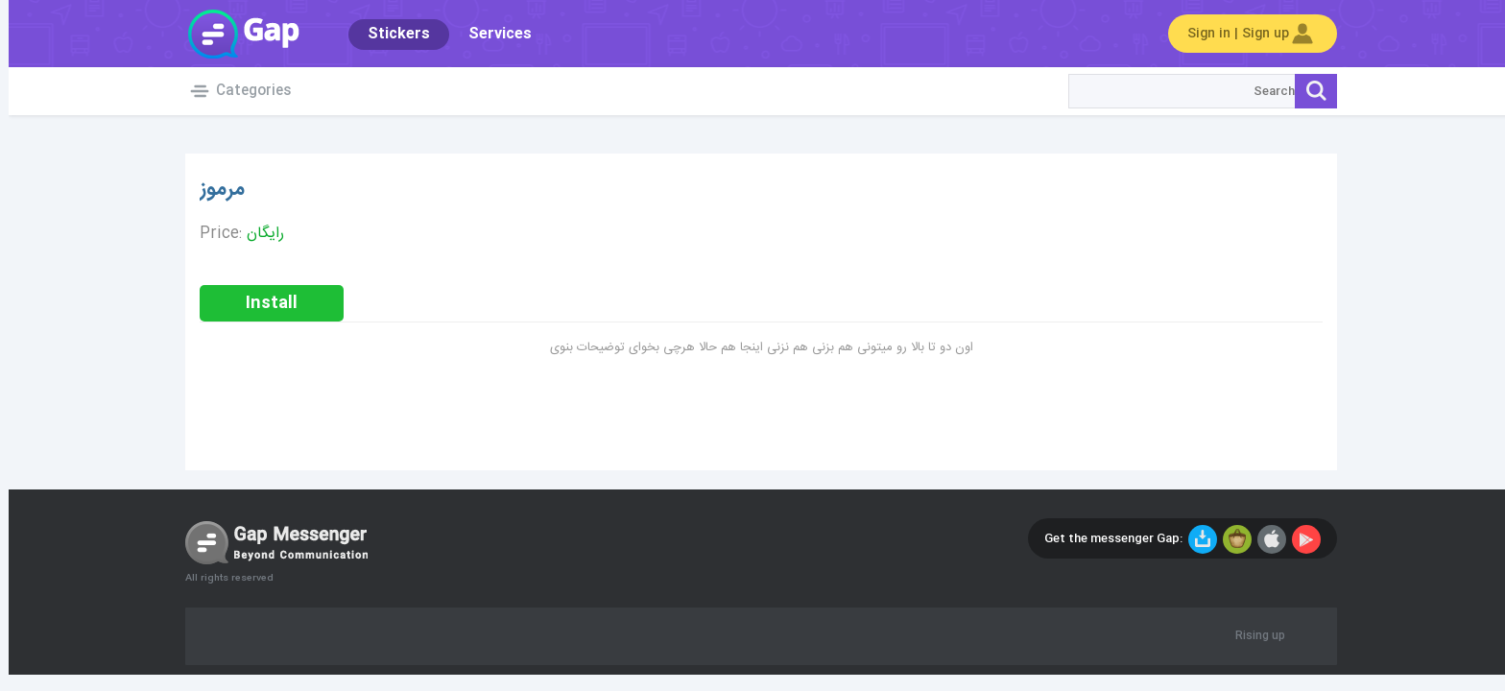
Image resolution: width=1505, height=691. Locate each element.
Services (491, 34)
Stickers (390, 34)
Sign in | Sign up (1244, 33)
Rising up (1252, 636)
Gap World (234, 33)
